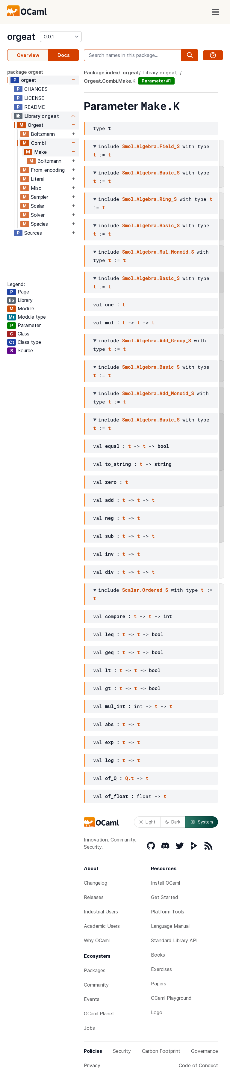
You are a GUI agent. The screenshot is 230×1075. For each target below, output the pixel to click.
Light (147, 821)
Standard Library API (174, 940)
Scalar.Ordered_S (145, 590)
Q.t (129, 778)
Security (122, 1051)
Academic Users (102, 926)
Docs (64, 55)
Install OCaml (165, 883)
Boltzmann (43, 134)
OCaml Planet (99, 1014)
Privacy (92, 1065)
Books (158, 955)
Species (39, 224)
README (34, 107)
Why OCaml (97, 940)
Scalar (37, 206)
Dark (172, 821)
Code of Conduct (198, 1065)
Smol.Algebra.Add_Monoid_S (158, 393)
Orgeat (35, 125)
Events (91, 999)
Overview (28, 55)
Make (40, 152)
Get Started (164, 897)
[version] (61, 36)
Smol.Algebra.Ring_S (149, 199)
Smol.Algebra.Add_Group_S (156, 340)
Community (96, 985)
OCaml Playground (171, 998)
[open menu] (215, 12)
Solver (38, 215)
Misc (36, 188)
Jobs (89, 1028)
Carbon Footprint (161, 1051)
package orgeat (25, 72)
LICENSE (34, 98)
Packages (94, 970)
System (201, 822)
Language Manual (170, 926)
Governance (204, 1051)
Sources (33, 233)
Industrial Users (101, 912)
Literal (37, 179)
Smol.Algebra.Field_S (151, 146)
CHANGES (36, 89)
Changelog (95, 883)
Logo (156, 1012)
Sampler (39, 197)
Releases (94, 897)
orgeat (21, 36)
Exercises (161, 969)
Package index (101, 73)
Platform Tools (167, 912)
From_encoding (48, 170)
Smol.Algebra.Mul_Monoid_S (158, 252)
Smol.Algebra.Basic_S (151, 172)
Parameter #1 (156, 80)
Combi (38, 143)
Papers (158, 984)
